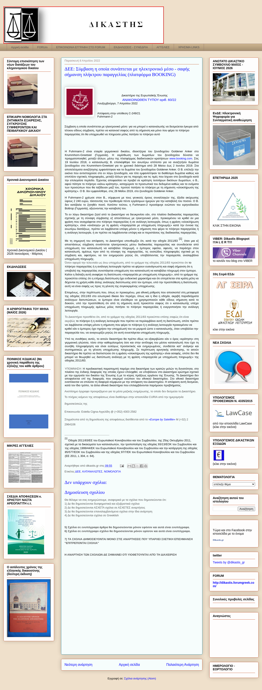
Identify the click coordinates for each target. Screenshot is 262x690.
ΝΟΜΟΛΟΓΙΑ (112, 471)
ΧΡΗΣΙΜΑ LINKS (188, 47)
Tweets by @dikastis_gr (229, 562)
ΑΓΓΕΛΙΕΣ (163, 47)
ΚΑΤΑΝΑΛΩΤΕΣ (92, 471)
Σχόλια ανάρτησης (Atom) (140, 678)
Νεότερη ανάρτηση (78, 664)
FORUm (42, 47)
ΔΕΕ (78, 471)
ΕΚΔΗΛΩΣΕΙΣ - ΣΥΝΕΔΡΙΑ (131, 47)
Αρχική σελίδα (20, 47)
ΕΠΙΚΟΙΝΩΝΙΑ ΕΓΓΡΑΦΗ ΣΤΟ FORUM (80, 47)
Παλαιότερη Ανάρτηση (182, 664)
